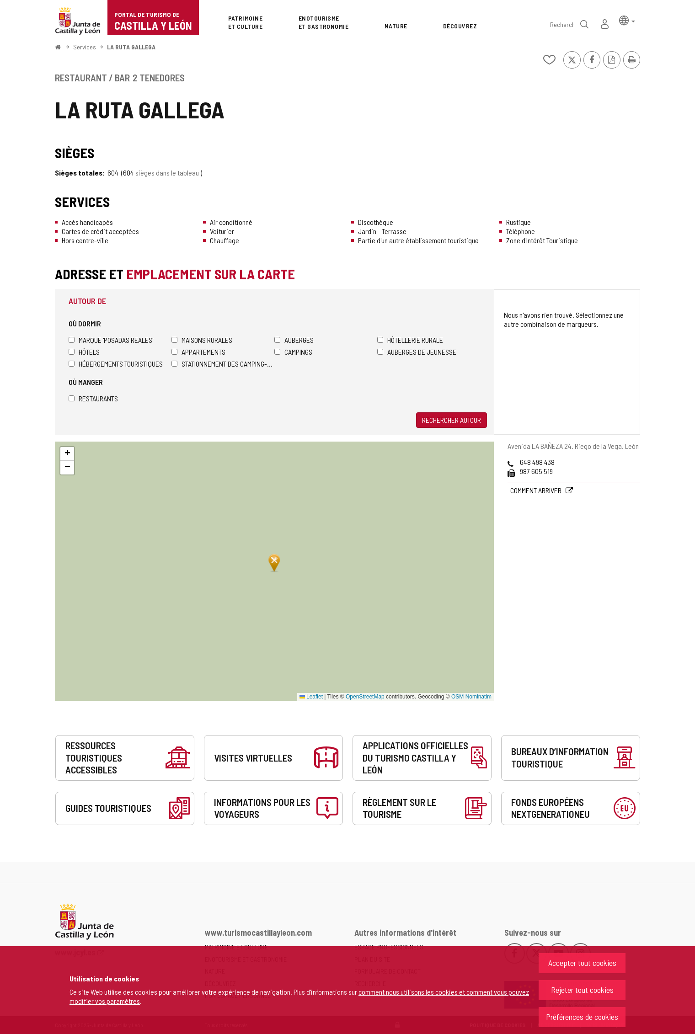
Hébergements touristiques (116, 363)
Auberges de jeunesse (416, 351)
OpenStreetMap (365, 696)
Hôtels (84, 351)
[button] (627, 20)
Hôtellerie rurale (410, 340)
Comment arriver (536, 490)
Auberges (294, 340)
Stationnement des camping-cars (222, 363)
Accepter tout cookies (582, 963)
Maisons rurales (201, 340)
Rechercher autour (451, 420)
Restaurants (93, 398)
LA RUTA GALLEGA (131, 47)
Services (84, 47)
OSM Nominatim (471, 696)
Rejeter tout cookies (582, 990)
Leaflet (311, 696)
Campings (293, 351)
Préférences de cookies (582, 1017)
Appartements (198, 351)
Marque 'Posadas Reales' (111, 340)
